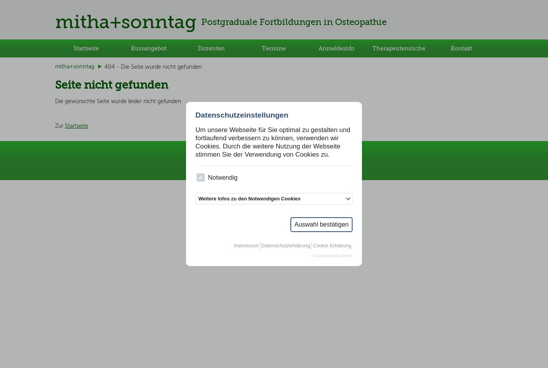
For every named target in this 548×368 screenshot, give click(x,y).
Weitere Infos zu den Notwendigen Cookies (249, 199)
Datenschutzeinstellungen (241, 115)
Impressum (246, 245)
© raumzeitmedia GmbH (332, 256)
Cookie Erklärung (332, 245)
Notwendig (217, 177)
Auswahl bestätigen (321, 224)
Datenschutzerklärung (285, 245)
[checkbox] (201, 177)
